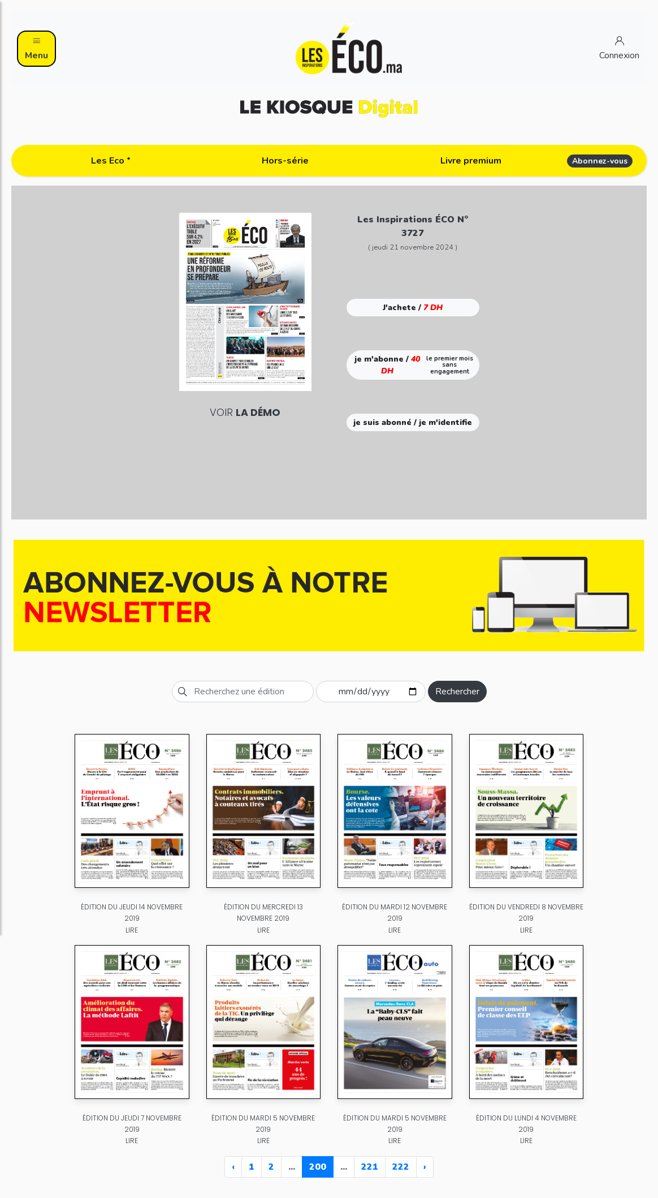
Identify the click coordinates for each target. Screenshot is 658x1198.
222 (400, 1167)
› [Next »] (424, 1167)
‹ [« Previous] (233, 1167)
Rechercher (457, 691)
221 (369, 1167)
